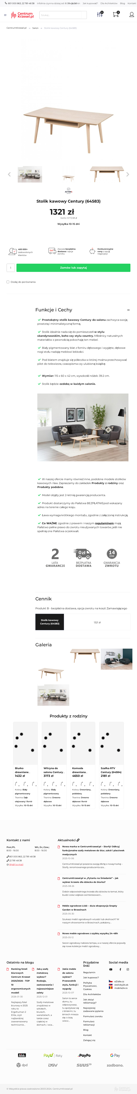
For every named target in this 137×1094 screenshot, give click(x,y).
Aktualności (68, 840)
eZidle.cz (116, 981)
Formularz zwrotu (93, 1016)
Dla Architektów (108, 3)
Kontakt (87, 1035)
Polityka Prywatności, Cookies (90, 985)
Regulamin (74, 3)
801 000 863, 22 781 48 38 (19, 3)
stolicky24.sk (118, 984)
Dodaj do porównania (21, 281)
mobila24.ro (118, 988)
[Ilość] (11, 268)
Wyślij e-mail (16, 864)
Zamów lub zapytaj (73, 267)
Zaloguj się (89, 1040)
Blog (122, 3)
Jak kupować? (90, 3)
